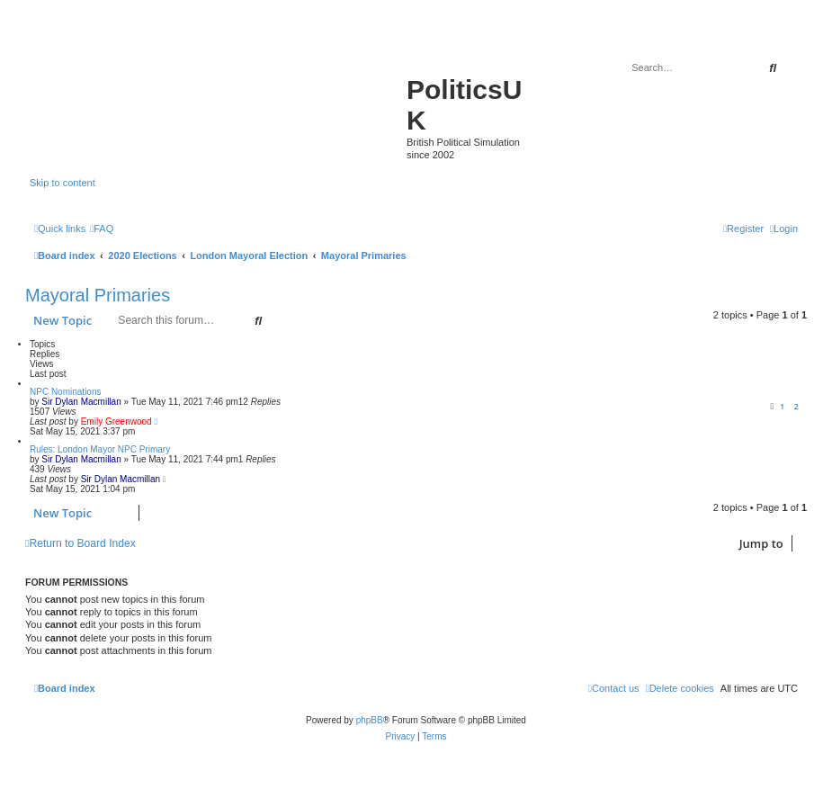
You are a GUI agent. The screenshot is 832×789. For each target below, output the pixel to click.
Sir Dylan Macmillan (81, 402)
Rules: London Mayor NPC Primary (100, 449)
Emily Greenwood (116, 421)
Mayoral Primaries (97, 295)
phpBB (369, 720)
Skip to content (62, 182)
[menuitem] (101, 228)
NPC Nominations (65, 392)
